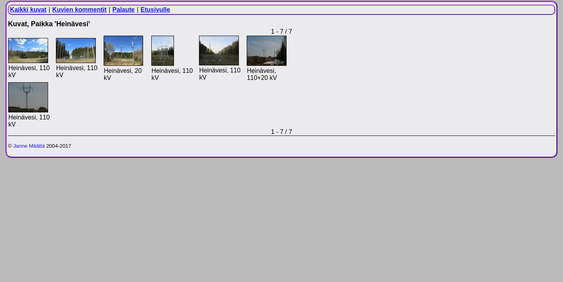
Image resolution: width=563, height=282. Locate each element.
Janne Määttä (29, 146)
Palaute (124, 9)
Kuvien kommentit (79, 9)
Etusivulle (155, 9)
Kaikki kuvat (28, 9)
